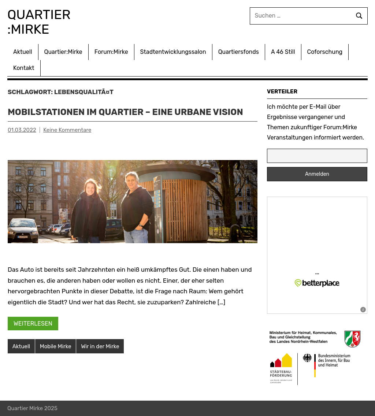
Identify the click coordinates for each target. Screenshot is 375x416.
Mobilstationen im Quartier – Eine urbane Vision (125, 112)
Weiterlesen (33, 323)
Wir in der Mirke (100, 346)
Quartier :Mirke (40, 22)
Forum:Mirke (111, 51)
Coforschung (325, 51)
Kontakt (23, 67)
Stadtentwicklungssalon (173, 51)
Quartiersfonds (238, 51)
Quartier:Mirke (63, 51)
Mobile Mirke (55, 346)
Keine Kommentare (67, 130)
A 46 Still (283, 51)
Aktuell (22, 51)
